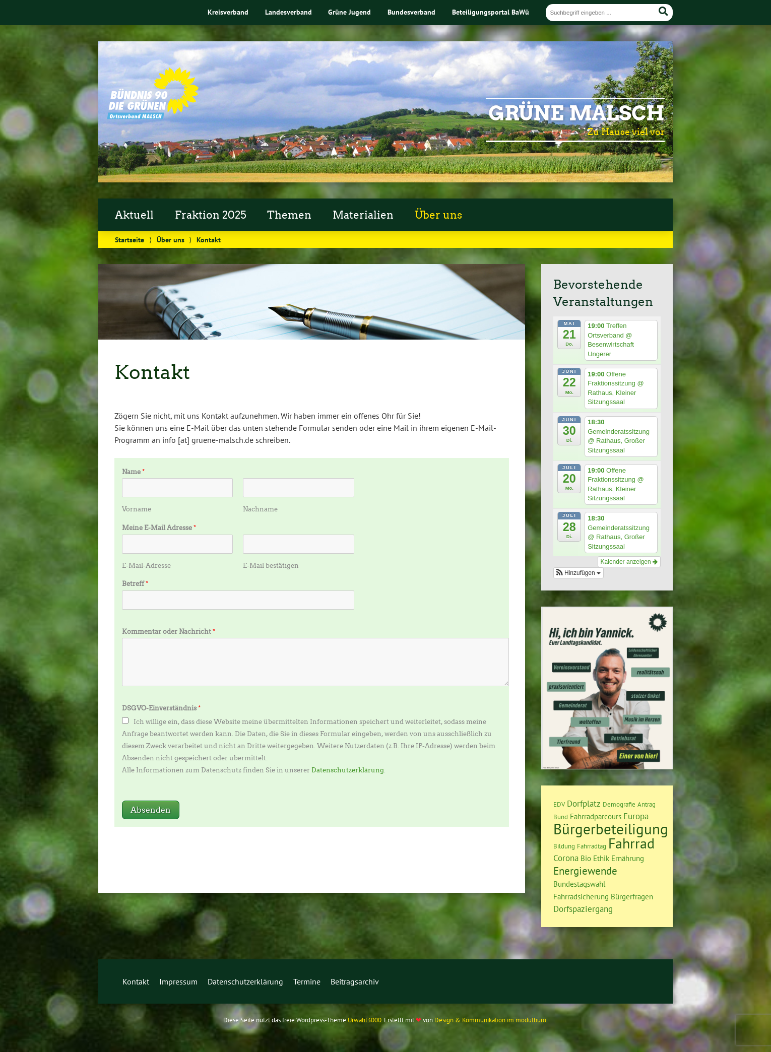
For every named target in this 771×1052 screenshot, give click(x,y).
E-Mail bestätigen (271, 565)
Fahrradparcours (595, 816)
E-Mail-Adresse (146, 565)
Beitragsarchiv (355, 981)
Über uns (438, 215)
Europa (636, 816)
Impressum (178, 981)
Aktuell (134, 215)
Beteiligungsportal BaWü (490, 12)
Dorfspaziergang (583, 908)
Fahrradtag (591, 845)
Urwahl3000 (364, 1020)
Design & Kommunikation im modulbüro (490, 1020)
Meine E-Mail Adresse (159, 528)
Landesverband (288, 12)
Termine (306, 981)
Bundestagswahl (579, 884)
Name (133, 472)
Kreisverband (228, 12)
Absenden (151, 810)
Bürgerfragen (632, 896)
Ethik (601, 858)
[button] (578, 573)
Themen (289, 215)
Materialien (363, 215)
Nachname (260, 509)
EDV (559, 804)
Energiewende (585, 871)
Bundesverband (411, 12)
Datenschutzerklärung (347, 770)
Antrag (646, 804)
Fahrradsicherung (581, 896)
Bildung (564, 845)
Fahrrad (631, 843)
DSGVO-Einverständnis (161, 708)
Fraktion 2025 (210, 215)
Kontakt (135, 981)
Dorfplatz (584, 803)
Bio (586, 858)
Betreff (135, 583)
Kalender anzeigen (629, 561)
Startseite (129, 239)
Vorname (136, 509)
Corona (566, 858)
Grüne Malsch (576, 113)
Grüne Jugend (349, 12)
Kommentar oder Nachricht (168, 631)
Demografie (619, 804)
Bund (560, 816)
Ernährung (627, 858)
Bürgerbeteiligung (610, 828)
